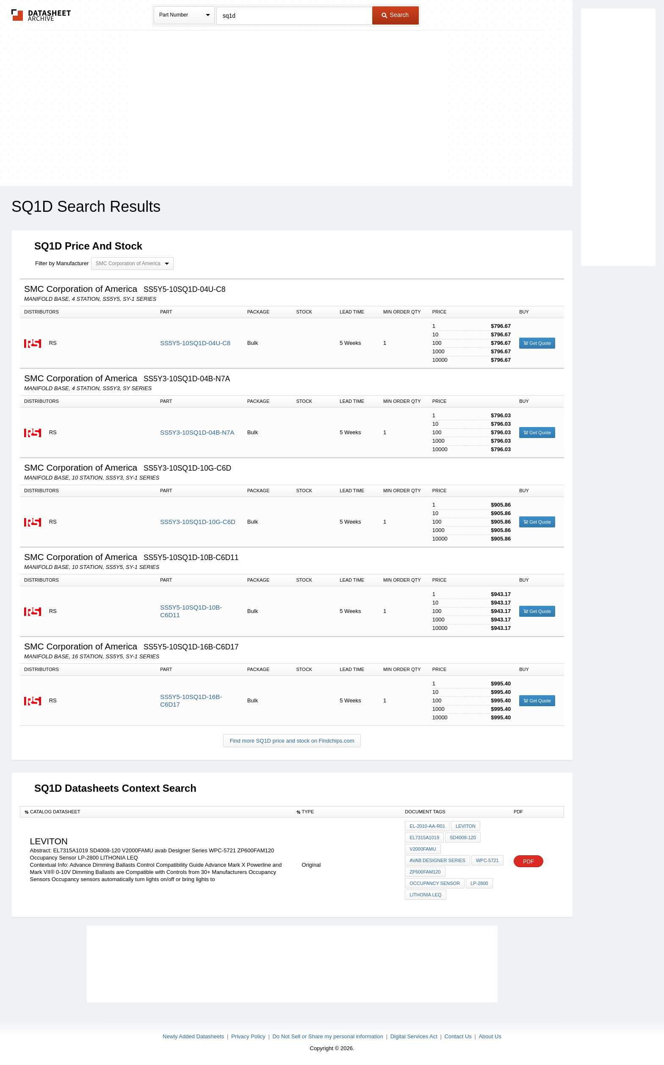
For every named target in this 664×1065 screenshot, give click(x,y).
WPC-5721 (487, 860)
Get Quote (537, 343)
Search (395, 14)
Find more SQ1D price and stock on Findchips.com (292, 741)
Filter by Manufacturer (62, 263)
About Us (490, 1036)
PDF (528, 861)
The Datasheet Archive (41, 15)
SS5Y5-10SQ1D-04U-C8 (195, 343)
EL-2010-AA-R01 (427, 826)
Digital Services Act (413, 1036)
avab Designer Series (437, 860)
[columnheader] (156, 812)
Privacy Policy (248, 1036)
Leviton (466, 826)
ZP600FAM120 (424, 871)
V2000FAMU (422, 848)
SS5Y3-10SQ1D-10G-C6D (197, 521)
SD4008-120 (463, 837)
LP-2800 (479, 883)
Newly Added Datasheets (193, 1036)
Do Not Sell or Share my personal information (327, 1036)
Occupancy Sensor (434, 883)
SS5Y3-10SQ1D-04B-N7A (197, 432)
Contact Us (458, 1036)
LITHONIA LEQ (425, 894)
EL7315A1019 (424, 837)
